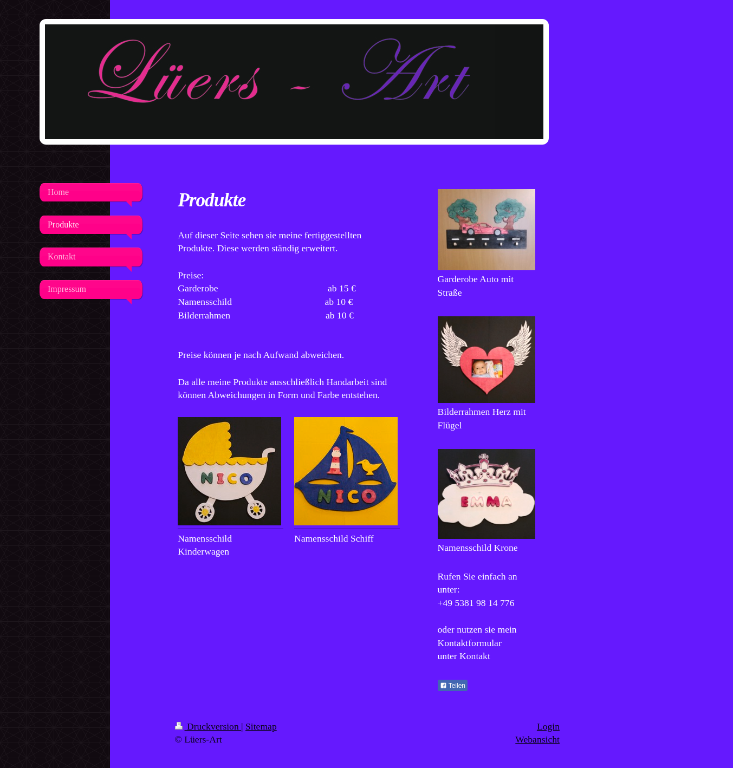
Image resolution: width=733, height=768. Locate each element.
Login (548, 726)
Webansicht (537, 739)
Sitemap (261, 726)
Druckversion (208, 726)
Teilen (452, 685)
